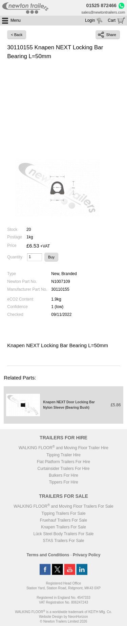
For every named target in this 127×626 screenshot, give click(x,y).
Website (51, 617)
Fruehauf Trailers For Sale (63, 520)
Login (90, 20)
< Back (16, 35)
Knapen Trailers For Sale (63, 527)
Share (107, 35)
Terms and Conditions (48, 555)
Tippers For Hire (63, 482)
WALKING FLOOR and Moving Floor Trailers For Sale (63, 506)
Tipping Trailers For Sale (63, 513)
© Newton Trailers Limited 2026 (63, 621)
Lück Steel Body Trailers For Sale (63, 533)
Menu (15, 20)
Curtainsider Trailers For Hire (63, 468)
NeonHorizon (78, 617)
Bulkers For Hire (63, 475)
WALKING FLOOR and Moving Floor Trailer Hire (63, 447)
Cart (111, 20)
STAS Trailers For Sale (63, 540)
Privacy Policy (86, 555)
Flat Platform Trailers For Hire (63, 461)
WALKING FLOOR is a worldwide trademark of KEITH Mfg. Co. (63, 612)
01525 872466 (101, 5)
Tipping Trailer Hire (63, 455)
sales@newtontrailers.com (103, 12)
